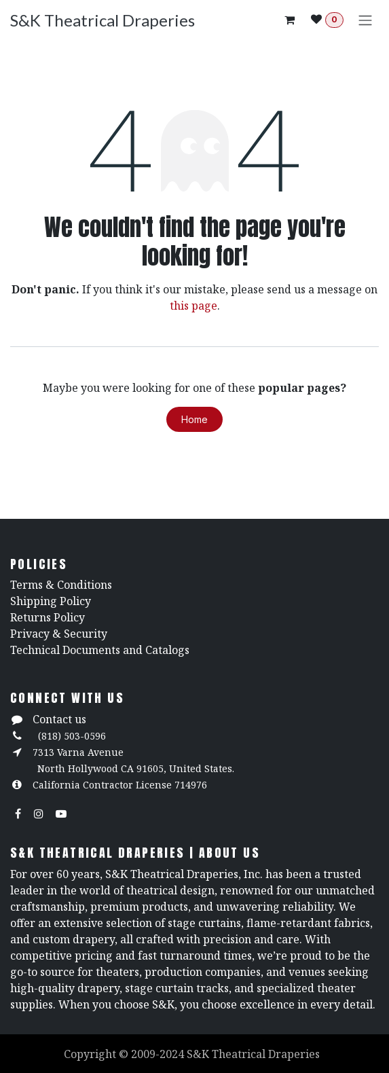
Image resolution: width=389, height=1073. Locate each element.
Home (194, 419)
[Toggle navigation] (365, 19)
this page (193, 305)
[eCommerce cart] (289, 19)
